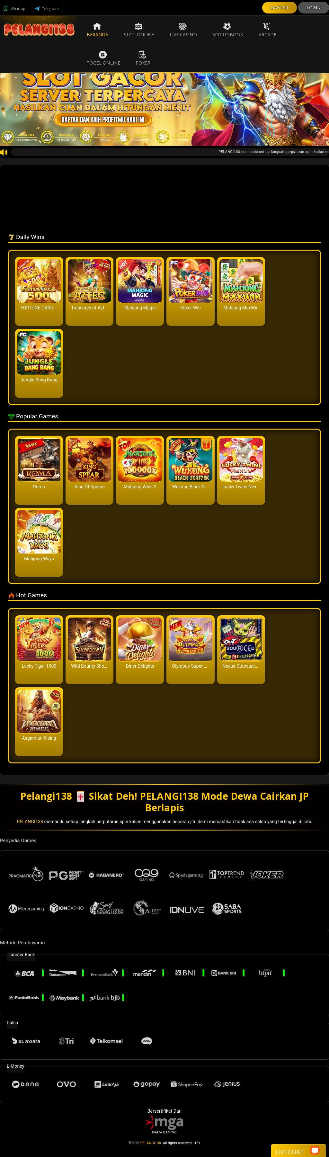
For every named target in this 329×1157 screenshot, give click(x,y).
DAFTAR (280, 7)
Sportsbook (227, 30)
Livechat (298, 1151)
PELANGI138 (30, 821)
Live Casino (183, 30)
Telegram (46, 8)
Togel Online (103, 58)
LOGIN (314, 7)
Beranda (98, 30)
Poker (143, 58)
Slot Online (139, 30)
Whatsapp (15, 8)
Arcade (268, 30)
